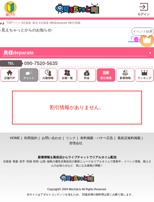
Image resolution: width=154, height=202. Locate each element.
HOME (15, 138)
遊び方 (10, 15)
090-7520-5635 (41, 63)
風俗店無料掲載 (129, 138)
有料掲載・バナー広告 (96, 138)
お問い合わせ (51, 138)
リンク (71, 138)
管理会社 (75, 143)
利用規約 (30, 138)
